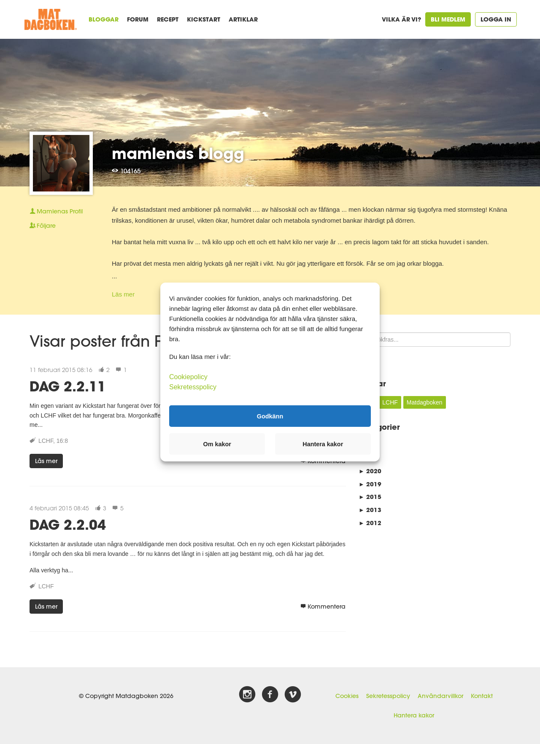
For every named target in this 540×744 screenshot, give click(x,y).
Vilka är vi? (401, 19)
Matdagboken (425, 402)
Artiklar (243, 19)
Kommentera (323, 606)
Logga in (496, 19)
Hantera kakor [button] (322, 444)
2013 (370, 510)
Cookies (347, 696)
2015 (370, 497)
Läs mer (123, 294)
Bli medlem (448, 19)
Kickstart (203, 19)
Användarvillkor (440, 696)
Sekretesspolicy (388, 696)
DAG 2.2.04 (68, 524)
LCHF (45, 440)
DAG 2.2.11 (68, 386)
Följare (43, 225)
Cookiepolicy (188, 376)
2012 (370, 523)
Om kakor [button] (217, 444)
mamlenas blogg (178, 153)
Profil (56, 211)
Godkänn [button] (270, 415)
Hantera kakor (414, 715)
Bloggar (104, 19)
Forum (137, 19)
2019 (370, 484)
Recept (167, 19)
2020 (370, 471)
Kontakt (482, 696)
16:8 (62, 440)
